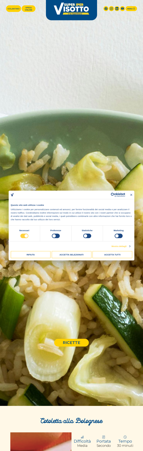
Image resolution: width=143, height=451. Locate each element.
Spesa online (28, 8)
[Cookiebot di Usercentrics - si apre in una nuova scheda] (113, 195)
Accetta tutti (112, 254)
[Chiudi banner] (131, 195)
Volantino (14, 9)
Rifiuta (31, 254)
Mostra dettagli (119, 246)
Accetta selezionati (71, 254)
